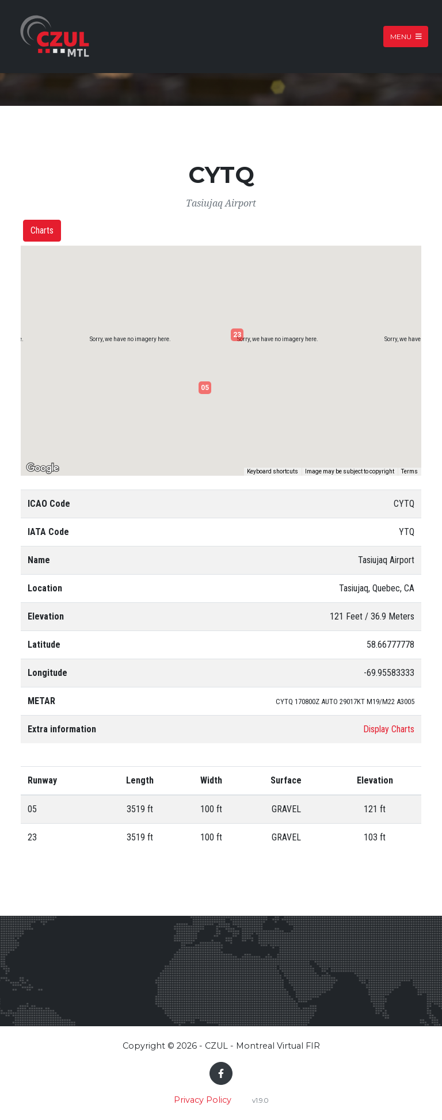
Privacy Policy (202, 1100)
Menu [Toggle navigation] (406, 36)
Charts (42, 230)
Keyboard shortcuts (272, 471)
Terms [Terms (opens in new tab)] (409, 471)
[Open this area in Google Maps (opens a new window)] (43, 468)
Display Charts (388, 729)
